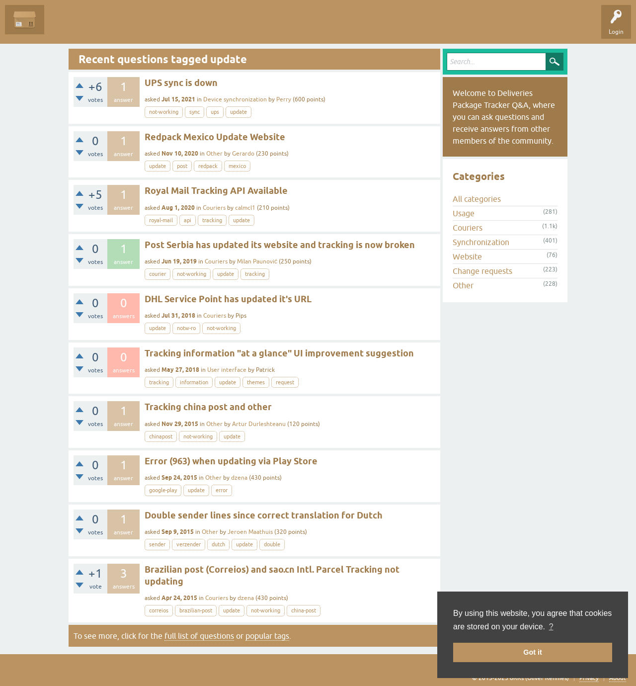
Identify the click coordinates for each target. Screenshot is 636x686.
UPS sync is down (181, 83)
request (285, 382)
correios (158, 610)
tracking (212, 220)
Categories (180, 27)
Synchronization (481, 242)
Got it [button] (532, 652)
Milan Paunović (257, 261)
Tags (145, 27)
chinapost (160, 436)
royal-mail (161, 220)
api (187, 220)
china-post (303, 610)
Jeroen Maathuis (250, 531)
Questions (65, 27)
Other (214, 153)
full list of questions (199, 635)
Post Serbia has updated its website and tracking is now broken (280, 245)
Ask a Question (227, 27)
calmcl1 (245, 207)
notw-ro (186, 328)
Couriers (214, 207)
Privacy (589, 678)
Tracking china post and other (208, 407)
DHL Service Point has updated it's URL (228, 299)
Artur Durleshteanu (259, 424)
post (182, 166)
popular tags (267, 635)
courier (157, 274)
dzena (239, 477)
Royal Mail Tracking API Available (216, 190)
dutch (218, 544)
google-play (163, 490)
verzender (188, 544)
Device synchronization (235, 99)
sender (157, 544)
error (222, 490)
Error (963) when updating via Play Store (231, 461)
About (617, 678)
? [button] (551, 626)
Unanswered (107, 27)
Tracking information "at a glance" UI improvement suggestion (279, 353)
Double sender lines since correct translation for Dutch (264, 515)
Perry (283, 99)
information (194, 382)
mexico (237, 166)
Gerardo (243, 153)
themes (256, 382)
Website (467, 256)
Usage (464, 213)
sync (194, 112)
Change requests (482, 270)
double (272, 544)
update (238, 112)
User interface (226, 369)
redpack (208, 166)
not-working (163, 112)
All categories (477, 198)
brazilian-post (195, 610)
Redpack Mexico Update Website (215, 137)
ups (215, 112)
